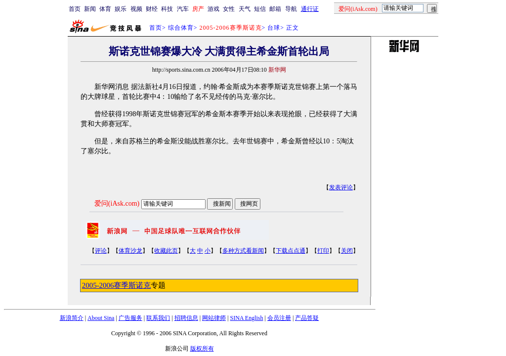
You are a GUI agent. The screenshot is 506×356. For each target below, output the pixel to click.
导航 (291, 8)
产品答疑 (307, 317)
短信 (260, 8)
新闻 (90, 8)
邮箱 (275, 8)
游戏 (213, 8)
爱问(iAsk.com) (116, 203)
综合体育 (181, 27)
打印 (323, 250)
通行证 (310, 8)
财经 (152, 8)
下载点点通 (290, 250)
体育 (105, 8)
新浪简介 (72, 317)
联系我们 (158, 317)
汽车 (183, 8)
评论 (101, 250)
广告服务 (130, 317)
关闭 (347, 250)
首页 (75, 8)
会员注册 (279, 317)
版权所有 (202, 348)
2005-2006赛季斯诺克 (116, 285)
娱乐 (120, 8)
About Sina (100, 317)
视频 (136, 8)
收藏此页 (166, 250)
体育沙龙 (130, 250)
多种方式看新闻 (243, 250)
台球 (273, 27)
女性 (229, 8)
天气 (245, 8)
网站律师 (214, 317)
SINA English (246, 317)
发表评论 (341, 187)
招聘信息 (186, 317)
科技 (167, 8)
